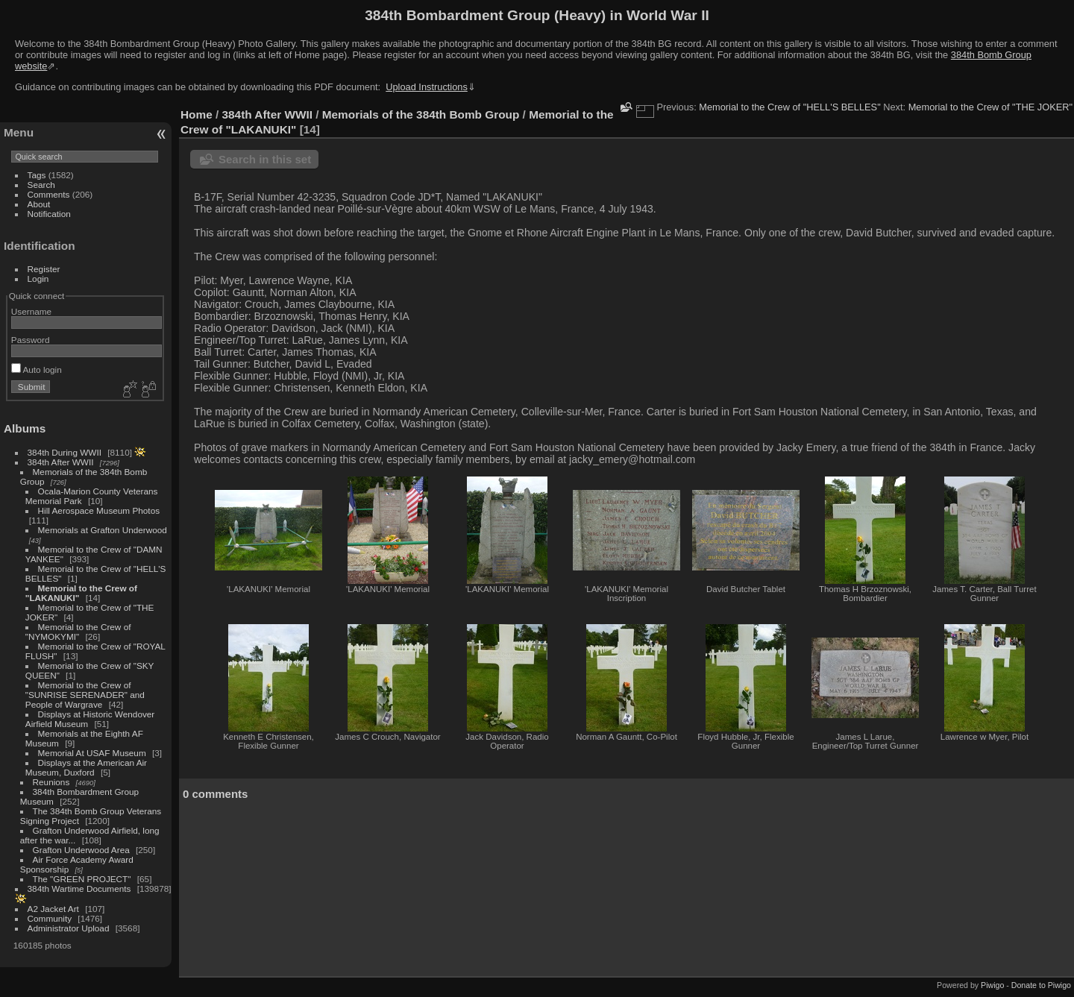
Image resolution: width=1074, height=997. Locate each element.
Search (41, 184)
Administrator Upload (69, 928)
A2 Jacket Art (53, 908)
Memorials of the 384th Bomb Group (421, 114)
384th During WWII (64, 452)
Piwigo (992, 985)
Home (196, 114)
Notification (49, 213)
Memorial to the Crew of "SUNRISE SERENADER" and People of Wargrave (85, 694)
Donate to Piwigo (1041, 985)
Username (31, 311)
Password (30, 340)
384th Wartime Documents (79, 888)
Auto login (36, 369)
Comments (49, 194)
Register (44, 269)
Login (38, 278)
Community (50, 918)
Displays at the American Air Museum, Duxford (86, 767)
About (39, 204)
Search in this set (265, 159)
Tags (37, 175)
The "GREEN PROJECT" (82, 879)
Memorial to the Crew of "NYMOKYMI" (78, 631)
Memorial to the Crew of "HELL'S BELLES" (789, 107)
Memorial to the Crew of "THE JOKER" (990, 107)
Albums (24, 428)
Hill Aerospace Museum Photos (99, 510)
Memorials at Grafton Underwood (102, 530)
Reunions (51, 782)
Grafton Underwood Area (81, 850)
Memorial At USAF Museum (92, 753)
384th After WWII (61, 462)
